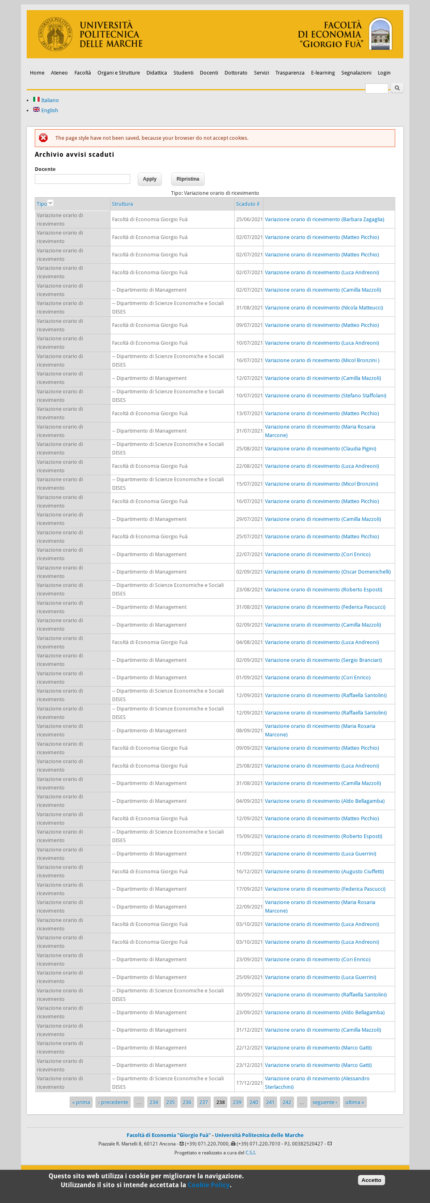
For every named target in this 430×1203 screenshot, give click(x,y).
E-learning (323, 73)
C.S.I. (251, 1153)
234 (154, 1102)
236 (187, 1102)
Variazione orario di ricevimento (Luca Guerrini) (320, 854)
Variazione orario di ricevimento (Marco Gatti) (318, 1048)
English (45, 110)
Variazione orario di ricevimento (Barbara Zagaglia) (324, 219)
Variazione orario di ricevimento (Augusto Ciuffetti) (324, 871)
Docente (45, 169)
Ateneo (59, 73)
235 (170, 1102)
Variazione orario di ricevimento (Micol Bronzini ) (322, 360)
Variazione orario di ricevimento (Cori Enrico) (318, 554)
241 (270, 1102)
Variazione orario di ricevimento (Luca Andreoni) (322, 272)
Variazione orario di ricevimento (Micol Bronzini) (321, 484)
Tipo (45, 204)
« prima (81, 1102)
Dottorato (236, 73)
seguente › (325, 1102)
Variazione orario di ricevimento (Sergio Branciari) (323, 660)
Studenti (183, 73)
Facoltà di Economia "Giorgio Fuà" (169, 1135)
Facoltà (82, 73)
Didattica (156, 73)
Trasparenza (290, 73)
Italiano (46, 100)
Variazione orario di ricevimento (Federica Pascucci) (325, 607)
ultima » (354, 1102)
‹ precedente (113, 1102)
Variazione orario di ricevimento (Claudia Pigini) (320, 449)
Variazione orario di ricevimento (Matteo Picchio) (322, 237)
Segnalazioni (356, 73)
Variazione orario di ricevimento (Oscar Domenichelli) (328, 572)
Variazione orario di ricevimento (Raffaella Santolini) (326, 695)
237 (203, 1102)
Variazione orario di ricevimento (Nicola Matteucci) (324, 308)
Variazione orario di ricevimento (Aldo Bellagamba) (325, 801)
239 (237, 1102)
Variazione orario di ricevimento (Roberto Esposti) (323, 590)
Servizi (261, 73)
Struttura (122, 204)
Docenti (209, 73)
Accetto (371, 1180)
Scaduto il (247, 204)
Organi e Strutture (118, 73)
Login (384, 73)
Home (37, 73)
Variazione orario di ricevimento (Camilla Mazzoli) (323, 290)
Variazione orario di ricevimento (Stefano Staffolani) (325, 395)
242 (287, 1102)
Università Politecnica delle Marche (259, 1135)
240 (254, 1102)
